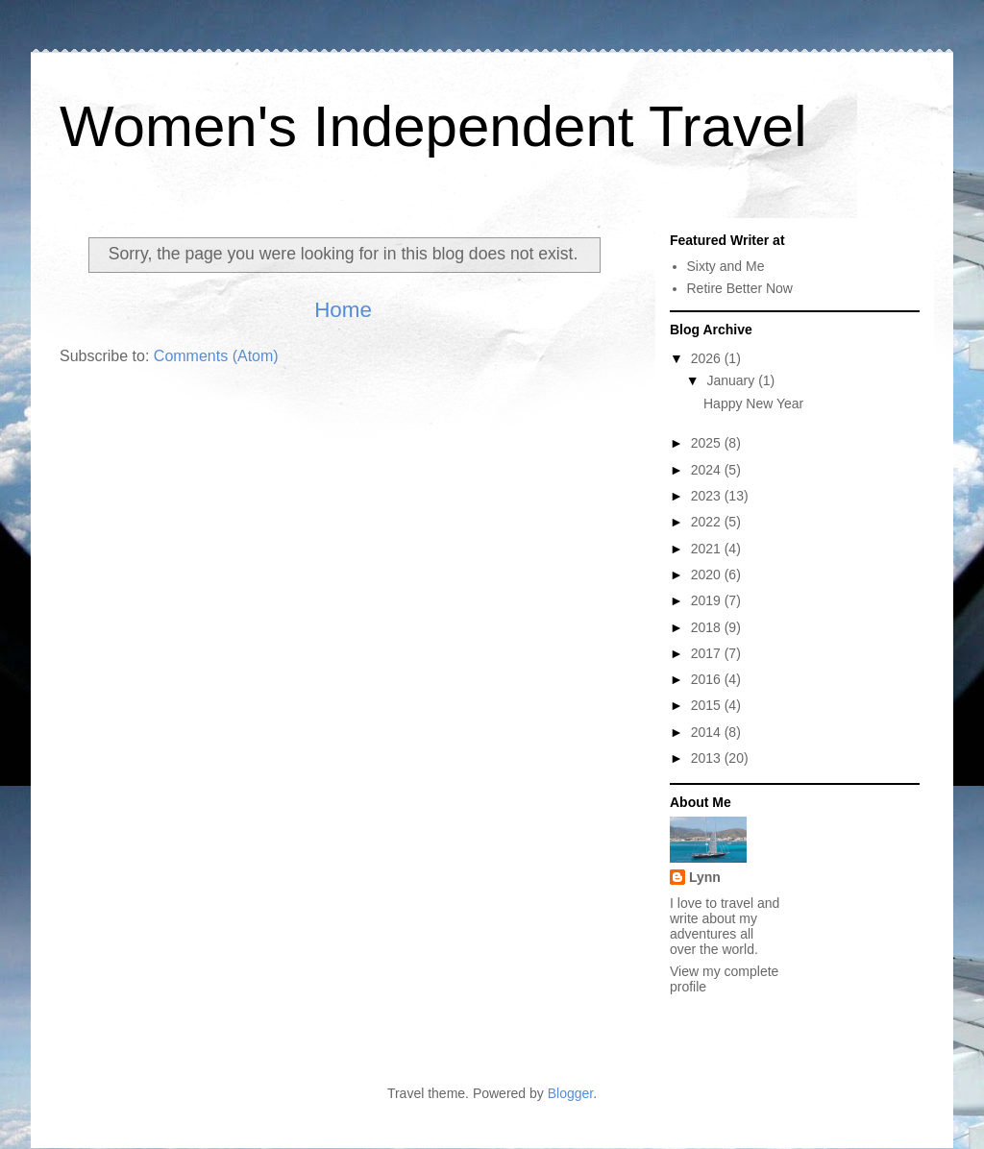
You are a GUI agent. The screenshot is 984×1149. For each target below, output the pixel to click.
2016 (708, 679)
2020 (708, 574)
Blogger (570, 1093)
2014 (708, 732)
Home (343, 310)
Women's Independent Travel (433, 126)
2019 (708, 600)
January (732, 380)
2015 (708, 705)
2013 (708, 758)
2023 (708, 495)
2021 (708, 548)
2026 (708, 358)
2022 (708, 521)
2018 (708, 627)
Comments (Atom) (216, 356)
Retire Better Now (740, 288)
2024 (708, 469)
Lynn (705, 877)
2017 (708, 653)
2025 (708, 443)
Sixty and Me (726, 266)
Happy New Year (753, 403)
